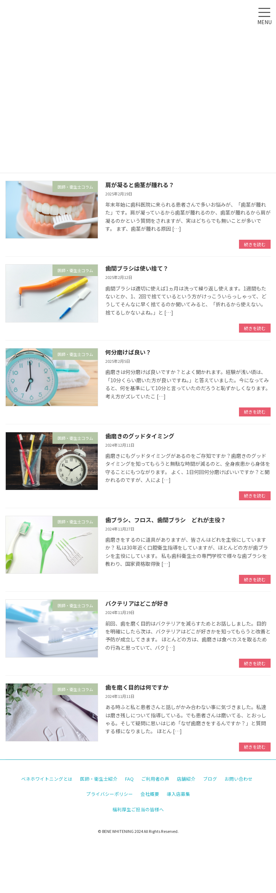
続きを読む (255, 244)
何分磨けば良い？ (128, 352)
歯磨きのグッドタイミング (139, 436)
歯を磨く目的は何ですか (137, 687)
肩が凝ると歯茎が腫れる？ (139, 184)
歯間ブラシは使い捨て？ (137, 268)
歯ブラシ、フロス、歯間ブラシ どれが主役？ (165, 519)
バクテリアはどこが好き (137, 603)
